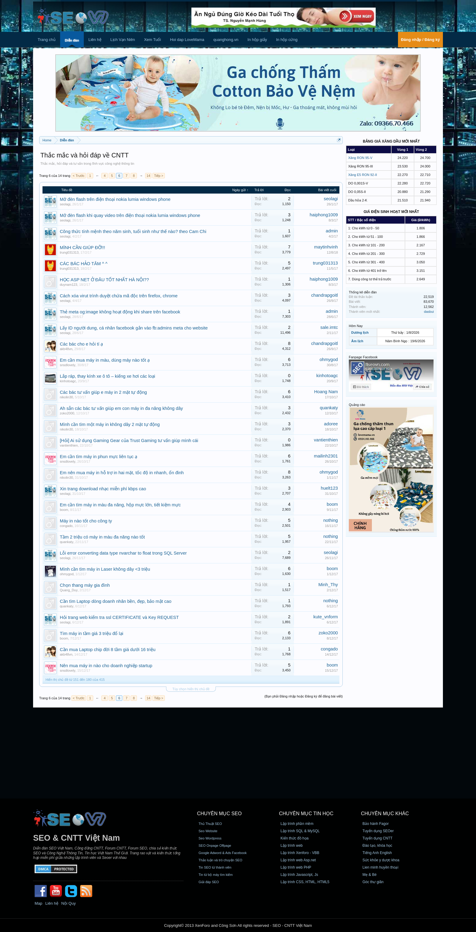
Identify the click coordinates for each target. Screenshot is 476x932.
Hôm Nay (356, 326)
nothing (330, 520)
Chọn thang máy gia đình (85, 585)
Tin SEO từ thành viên (215, 867)
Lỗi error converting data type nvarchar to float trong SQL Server (123, 553)
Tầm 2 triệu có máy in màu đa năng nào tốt (102, 537)
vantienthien (69, 445)
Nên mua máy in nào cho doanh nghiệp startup (106, 665)
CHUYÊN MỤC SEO (219, 813)
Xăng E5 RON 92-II (362, 175)
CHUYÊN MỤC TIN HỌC (306, 813)
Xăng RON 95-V (360, 158)
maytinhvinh (326, 247)
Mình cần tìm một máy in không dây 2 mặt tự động (110, 424)
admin (332, 230)
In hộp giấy (257, 39)
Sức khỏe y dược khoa (380, 860)
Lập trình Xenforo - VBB (299, 853)
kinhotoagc (68, 381)
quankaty (329, 407)
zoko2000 (67, 413)
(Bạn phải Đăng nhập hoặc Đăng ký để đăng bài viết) (303, 696)
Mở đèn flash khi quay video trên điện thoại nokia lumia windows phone (130, 215)
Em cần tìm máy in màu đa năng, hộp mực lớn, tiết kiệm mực (120, 504)
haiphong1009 (324, 214)
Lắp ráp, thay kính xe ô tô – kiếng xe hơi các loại (107, 376)
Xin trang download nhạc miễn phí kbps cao (103, 488)
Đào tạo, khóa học (377, 845)
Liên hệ (94, 39)
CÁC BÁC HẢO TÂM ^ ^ (83, 263)
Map (38, 903)
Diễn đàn (72, 40)
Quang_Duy (69, 590)
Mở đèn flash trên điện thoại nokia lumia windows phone (115, 199)
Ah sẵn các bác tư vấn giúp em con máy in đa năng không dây (121, 408)
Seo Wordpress (210, 838)
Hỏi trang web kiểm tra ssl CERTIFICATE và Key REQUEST (119, 617)
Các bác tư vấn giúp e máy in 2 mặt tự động (103, 392)
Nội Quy (68, 903)
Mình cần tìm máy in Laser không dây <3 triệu (105, 569)
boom (64, 510)
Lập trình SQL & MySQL (300, 831)
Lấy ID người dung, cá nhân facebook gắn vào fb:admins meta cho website (134, 328)
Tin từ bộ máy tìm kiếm (216, 874)
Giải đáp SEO (209, 882)
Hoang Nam (326, 391)
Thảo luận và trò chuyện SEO (220, 860)
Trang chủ (47, 39)
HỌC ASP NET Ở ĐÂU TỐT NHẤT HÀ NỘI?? (104, 279)
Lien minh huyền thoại (380, 867)
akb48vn (66, 349)
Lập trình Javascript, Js (299, 875)
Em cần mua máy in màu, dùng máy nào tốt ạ (105, 360)
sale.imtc (329, 327)
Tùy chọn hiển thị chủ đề (190, 689)
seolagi (65, 204)
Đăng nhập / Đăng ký (420, 39)
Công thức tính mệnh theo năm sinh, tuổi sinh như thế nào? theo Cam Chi (133, 231)
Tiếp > (158, 175)
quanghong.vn (225, 39)
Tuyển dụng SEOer (378, 831)
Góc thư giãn (372, 882)
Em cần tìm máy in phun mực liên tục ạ (98, 456)
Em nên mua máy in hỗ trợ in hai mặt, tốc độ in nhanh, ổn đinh (122, 472)
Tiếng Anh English (377, 853)
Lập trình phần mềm (296, 824)
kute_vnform (325, 616)
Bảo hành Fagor (375, 824)
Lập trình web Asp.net (298, 860)
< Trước (79, 175)
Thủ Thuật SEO (210, 824)
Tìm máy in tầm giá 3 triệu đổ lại (91, 633)
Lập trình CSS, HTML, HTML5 (304, 882)
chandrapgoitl (324, 295)
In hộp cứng (287, 39)
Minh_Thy (328, 584)
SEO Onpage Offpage (215, 845)
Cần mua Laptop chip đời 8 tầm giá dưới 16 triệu (107, 649)
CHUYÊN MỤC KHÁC (385, 813)
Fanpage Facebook (363, 357)
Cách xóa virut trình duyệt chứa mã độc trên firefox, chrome (119, 295)
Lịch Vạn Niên (122, 39)
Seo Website (208, 831)
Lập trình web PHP (295, 867)
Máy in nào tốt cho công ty (86, 520)
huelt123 (329, 488)
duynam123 (68, 284)
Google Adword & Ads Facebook (222, 853)
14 (148, 175)
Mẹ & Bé (369, 875)
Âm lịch (357, 341)
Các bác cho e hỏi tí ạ (81, 344)
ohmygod (329, 359)
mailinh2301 (326, 456)
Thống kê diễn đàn (363, 292)
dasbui (429, 311)
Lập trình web (291, 845)
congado (66, 526)
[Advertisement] (238, 753)
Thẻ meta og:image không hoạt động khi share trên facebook (120, 311)
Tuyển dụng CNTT (377, 838)
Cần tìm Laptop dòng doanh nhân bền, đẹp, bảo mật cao (116, 601)
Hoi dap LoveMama (187, 39)
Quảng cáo (357, 405)
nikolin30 (66, 397)
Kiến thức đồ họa (294, 838)
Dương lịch (360, 332)
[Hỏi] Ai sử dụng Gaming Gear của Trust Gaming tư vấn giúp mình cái (129, 440)
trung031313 (69, 252)
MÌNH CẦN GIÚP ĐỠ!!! (82, 247)
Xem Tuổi (152, 39)
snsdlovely (67, 365)
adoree (331, 423)
